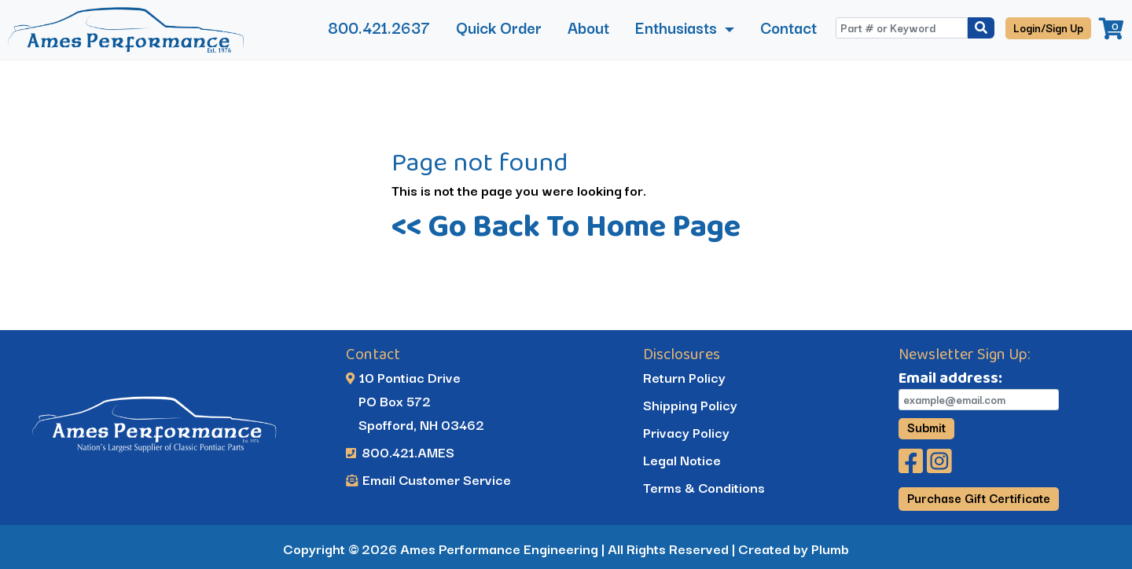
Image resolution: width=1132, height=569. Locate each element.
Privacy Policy (685, 431)
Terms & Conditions (703, 486)
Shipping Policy (689, 404)
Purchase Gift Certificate (978, 497)
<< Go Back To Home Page (566, 225)
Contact (788, 27)
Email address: (950, 377)
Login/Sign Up (1048, 27)
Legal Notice (681, 459)
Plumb (830, 548)
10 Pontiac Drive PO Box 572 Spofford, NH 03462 (415, 400)
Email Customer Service (429, 479)
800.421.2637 (379, 27)
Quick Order (499, 27)
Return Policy (683, 376)
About (588, 27)
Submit (926, 427)
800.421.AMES (401, 451)
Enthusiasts (678, 27)
